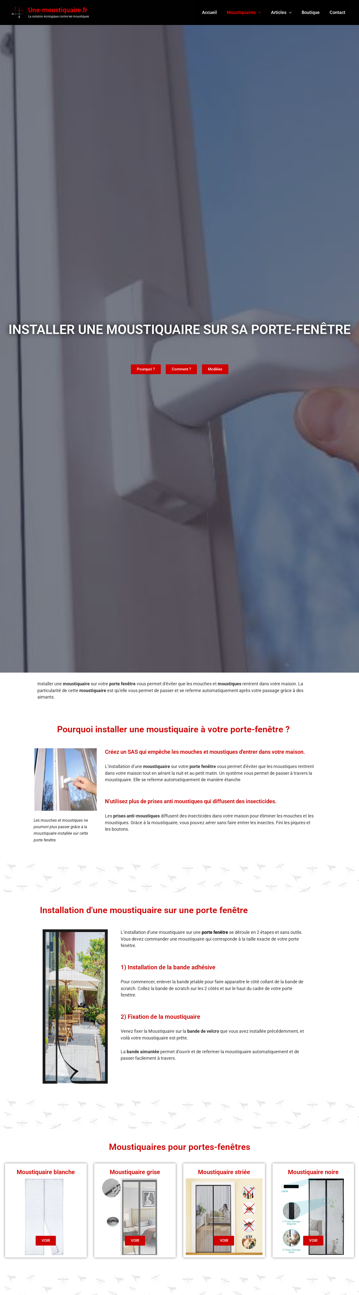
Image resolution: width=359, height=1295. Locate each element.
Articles (283, 12)
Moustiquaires (247, 12)
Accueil (213, 12)
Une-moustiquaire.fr (57, 10)
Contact (338, 12)
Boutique (312, 12)
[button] (262, 12)
